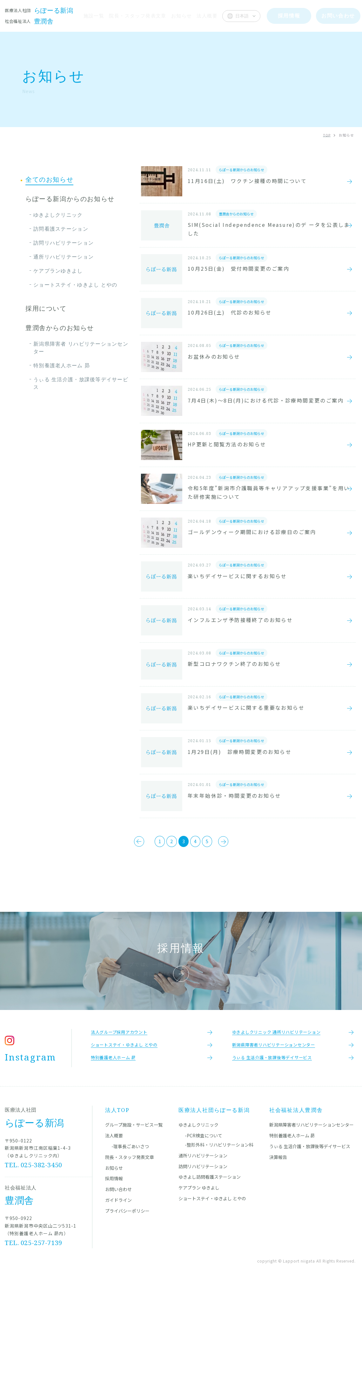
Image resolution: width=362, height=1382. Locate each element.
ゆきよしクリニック (58, 214)
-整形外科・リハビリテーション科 (219, 1240)
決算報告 (278, 1252)
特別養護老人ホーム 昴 (61, 365)
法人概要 (207, 15)
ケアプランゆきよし (58, 270)
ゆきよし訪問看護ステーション (209, 1272)
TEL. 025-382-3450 (34, 1260)
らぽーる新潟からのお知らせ (70, 199)
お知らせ (181, 15)
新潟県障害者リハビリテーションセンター (311, 1220)
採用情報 (114, 1274)
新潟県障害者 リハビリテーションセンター (80, 347)
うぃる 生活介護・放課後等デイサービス (80, 383)
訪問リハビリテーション (63, 242)
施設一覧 (92, 15)
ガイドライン (118, 1295)
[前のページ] (120, 929)
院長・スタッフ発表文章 (137, 15)
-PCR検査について (203, 1231)
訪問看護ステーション (60, 228)
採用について (46, 308)
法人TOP (117, 1205)
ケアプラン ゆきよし (198, 1283)
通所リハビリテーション (63, 256)
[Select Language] (241, 16)
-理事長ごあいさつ (130, 1242)
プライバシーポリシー (127, 1306)
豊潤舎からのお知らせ (59, 328)
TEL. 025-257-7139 (34, 1338)
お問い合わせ (118, 1285)
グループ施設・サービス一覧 (134, 1220)
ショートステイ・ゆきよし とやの (75, 284)
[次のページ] (242, 929)
